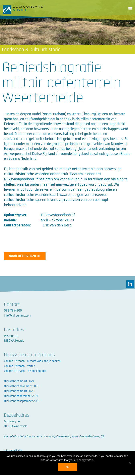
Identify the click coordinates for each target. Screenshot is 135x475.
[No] (130, 463)
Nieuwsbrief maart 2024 (19, 381)
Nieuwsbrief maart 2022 (19, 391)
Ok (67, 467)
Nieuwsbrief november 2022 (21, 386)
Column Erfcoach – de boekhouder (25, 370)
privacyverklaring (13, 450)
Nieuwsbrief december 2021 (21, 396)
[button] (130, 8)
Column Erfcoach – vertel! (19, 366)
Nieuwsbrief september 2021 (21, 401)
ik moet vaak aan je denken (44, 361)
